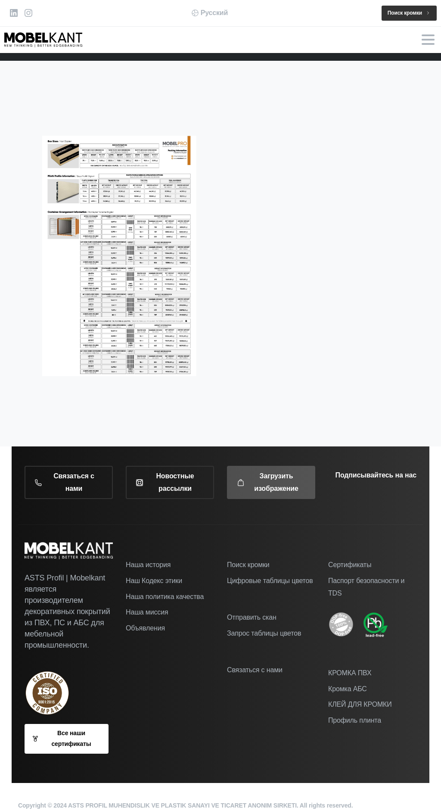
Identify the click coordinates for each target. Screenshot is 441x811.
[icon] (345, 624)
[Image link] (380, 624)
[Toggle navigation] (428, 39)
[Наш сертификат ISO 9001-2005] (51, 693)
